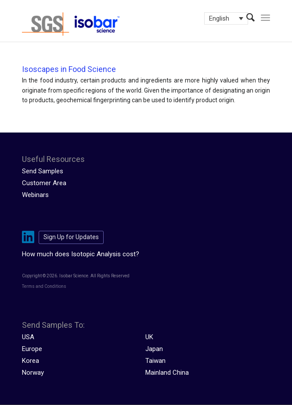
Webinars (35, 195)
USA (28, 337)
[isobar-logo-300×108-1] (121, 24)
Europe (32, 349)
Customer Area (44, 183)
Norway (33, 372)
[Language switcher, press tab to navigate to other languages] (226, 18)
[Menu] (265, 17)
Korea (30, 361)
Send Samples (42, 171)
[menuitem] (246, 17)
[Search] (246, 17)
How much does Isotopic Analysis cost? (80, 254)
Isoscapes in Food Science (69, 69)
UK (149, 337)
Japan (154, 349)
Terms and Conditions (44, 286)
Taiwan (155, 361)
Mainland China (167, 372)
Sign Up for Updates (71, 236)
